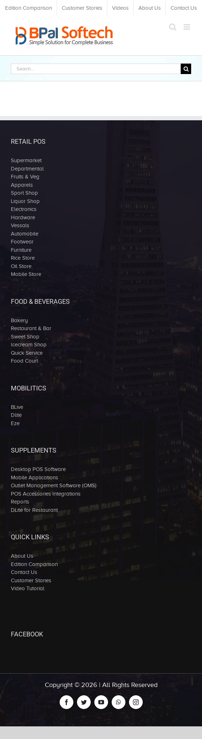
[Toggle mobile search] (172, 27)
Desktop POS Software (38, 469)
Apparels (22, 185)
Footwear (22, 242)
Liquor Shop (25, 201)
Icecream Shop (29, 344)
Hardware (23, 217)
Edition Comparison (34, 564)
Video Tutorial (27, 588)
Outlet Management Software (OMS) (53, 485)
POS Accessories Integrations (46, 494)
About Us (22, 556)
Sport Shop (24, 193)
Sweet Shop (25, 337)
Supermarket (26, 160)
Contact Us (24, 572)
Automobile (24, 234)
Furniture (21, 250)
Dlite (16, 415)
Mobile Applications (34, 477)
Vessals (20, 225)
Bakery (19, 320)
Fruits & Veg (25, 177)
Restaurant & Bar (31, 328)
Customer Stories (31, 580)
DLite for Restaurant (34, 510)
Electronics (23, 209)
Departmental (27, 169)
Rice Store (23, 258)
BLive (17, 407)
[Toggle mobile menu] (187, 27)
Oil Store (21, 266)
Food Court (24, 361)
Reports (20, 502)
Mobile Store (26, 274)
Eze (15, 423)
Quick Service (27, 353)
